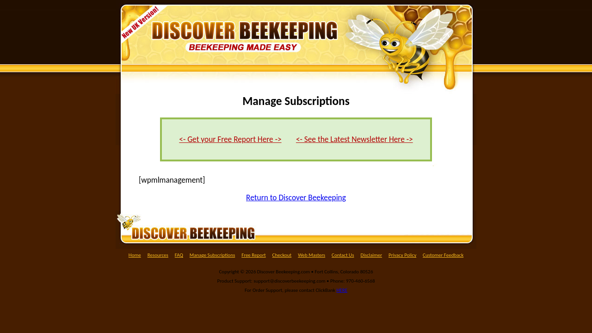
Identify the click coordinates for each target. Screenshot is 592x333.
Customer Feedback (443, 255)
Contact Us (343, 255)
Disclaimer (371, 255)
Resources (158, 255)
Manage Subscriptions (212, 255)
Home (135, 255)
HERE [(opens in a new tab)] (342, 290)
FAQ (179, 255)
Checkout (282, 255)
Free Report (253, 255)
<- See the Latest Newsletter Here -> (354, 139)
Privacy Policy (402, 255)
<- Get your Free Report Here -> (230, 139)
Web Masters (311, 255)
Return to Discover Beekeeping (296, 197)
